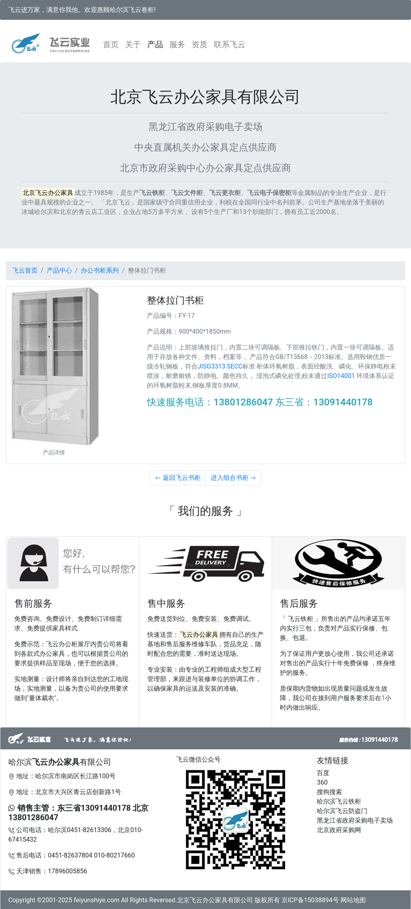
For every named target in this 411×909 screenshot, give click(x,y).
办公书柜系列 (100, 270)
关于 (133, 44)
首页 (112, 44)
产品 (155, 44)
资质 (199, 44)
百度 (323, 773)
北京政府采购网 (339, 830)
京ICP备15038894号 (310, 900)
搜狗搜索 (329, 792)
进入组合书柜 (234, 477)
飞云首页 (25, 270)
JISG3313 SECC (220, 366)
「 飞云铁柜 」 (300, 619)
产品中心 (59, 270)
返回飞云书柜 (178, 477)
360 (322, 782)
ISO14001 (341, 376)
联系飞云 (229, 44)
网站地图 (353, 900)
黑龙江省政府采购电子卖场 (355, 820)
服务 (177, 44)
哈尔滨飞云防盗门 (342, 811)
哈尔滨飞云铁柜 (339, 801)
